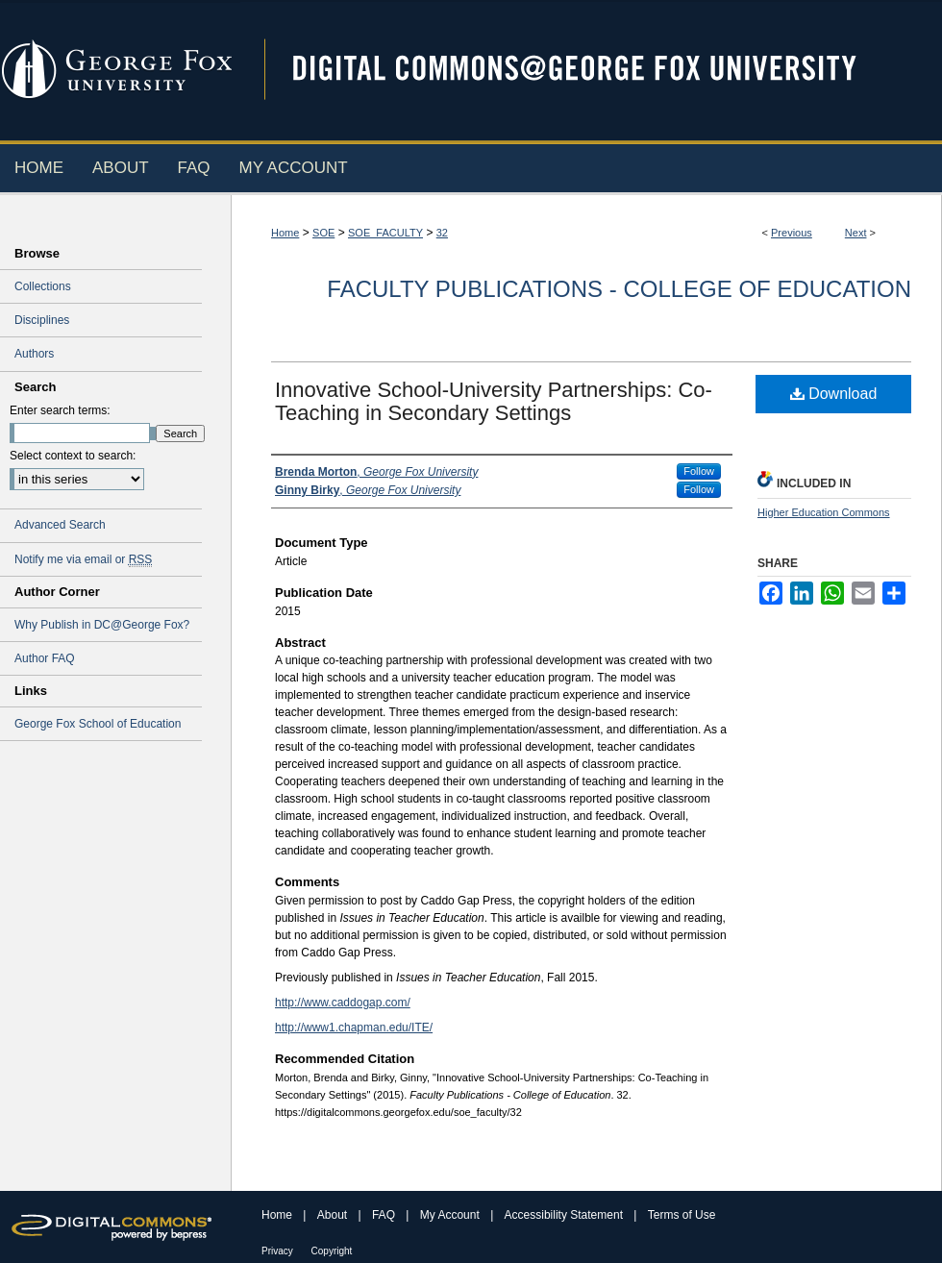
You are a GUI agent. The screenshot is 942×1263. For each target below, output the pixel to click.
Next (856, 232)
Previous (791, 232)
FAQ (385, 1215)
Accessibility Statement (566, 1215)
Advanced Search (60, 525)
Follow (698, 471)
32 (442, 232)
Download (834, 393)
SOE (323, 232)
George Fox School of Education (97, 724)
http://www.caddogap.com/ (342, 1002)
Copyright (332, 1251)
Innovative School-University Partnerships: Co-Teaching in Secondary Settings (493, 401)
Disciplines (41, 320)
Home (285, 232)
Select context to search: (73, 455)
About (334, 1215)
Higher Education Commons (823, 512)
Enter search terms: (60, 410)
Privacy (278, 1251)
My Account (451, 1215)
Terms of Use (682, 1215)
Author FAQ (44, 658)
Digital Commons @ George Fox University (591, 69)
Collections (42, 286)
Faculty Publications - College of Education (619, 289)
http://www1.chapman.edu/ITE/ (354, 1027)
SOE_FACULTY (385, 232)
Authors (34, 353)
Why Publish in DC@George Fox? (101, 625)
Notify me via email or (83, 559)
